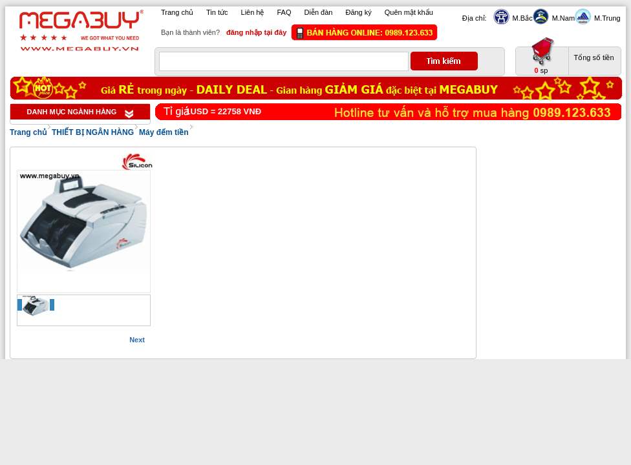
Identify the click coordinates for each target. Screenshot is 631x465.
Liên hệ (252, 12)
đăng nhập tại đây (256, 32)
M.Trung (606, 18)
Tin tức (217, 12)
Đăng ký (358, 12)
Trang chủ (177, 12)
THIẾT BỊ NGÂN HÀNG (93, 132)
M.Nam (562, 18)
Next (137, 340)
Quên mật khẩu (409, 12)
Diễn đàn (319, 12)
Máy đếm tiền (164, 132)
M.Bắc (521, 18)
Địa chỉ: (474, 18)
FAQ (284, 12)
